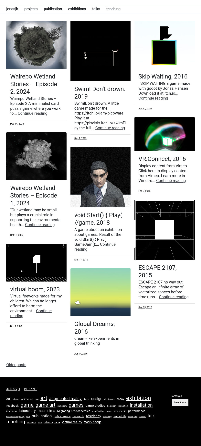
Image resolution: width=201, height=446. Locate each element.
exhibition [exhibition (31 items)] (138, 398)
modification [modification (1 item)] (98, 411)
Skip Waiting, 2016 (163, 76)
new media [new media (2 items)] (119, 411)
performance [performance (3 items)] (136, 411)
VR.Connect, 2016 (162, 159)
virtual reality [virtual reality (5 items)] (72, 422)
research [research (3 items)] (78, 416)
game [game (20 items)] (27, 405)
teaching (113, 8)
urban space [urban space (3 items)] (52, 422)
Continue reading (33, 113)
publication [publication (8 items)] (42, 416)
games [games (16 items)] (76, 405)
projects (30, 8)
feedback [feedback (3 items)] (12, 405)
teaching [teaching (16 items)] (15, 422)
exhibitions (77, 8)
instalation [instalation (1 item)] (123, 406)
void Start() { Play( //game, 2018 (99, 218)
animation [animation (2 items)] (27, 399)
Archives (177, 395)
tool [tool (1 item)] (40, 422)
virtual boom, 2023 (35, 289)
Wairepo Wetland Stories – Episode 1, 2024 (34, 195)
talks (96, 8)
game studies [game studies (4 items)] (95, 405)
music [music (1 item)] (108, 411)
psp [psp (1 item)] (28, 416)
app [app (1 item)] (36, 399)
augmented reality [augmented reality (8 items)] (65, 398)
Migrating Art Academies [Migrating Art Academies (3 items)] (73, 411)
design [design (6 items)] (96, 398)
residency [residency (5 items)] (93, 416)
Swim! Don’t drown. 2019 (91, 92)
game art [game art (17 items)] (46, 405)
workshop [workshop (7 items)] (92, 422)
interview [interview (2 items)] (11, 411)
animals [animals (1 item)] (15, 399)
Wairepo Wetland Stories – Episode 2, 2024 (34, 84)
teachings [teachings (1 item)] (31, 422)
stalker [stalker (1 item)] (142, 416)
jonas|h (12, 8)
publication (53, 8)
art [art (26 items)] (43, 398)
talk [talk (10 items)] (151, 415)
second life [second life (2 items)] (119, 416)
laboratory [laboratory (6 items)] (27, 410)
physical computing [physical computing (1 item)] (15, 416)
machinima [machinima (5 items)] (46, 411)
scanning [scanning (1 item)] (107, 416)
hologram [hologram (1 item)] (111, 406)
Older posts (16, 364)
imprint (30, 389)
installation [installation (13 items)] (141, 405)
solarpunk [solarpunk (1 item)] (132, 416)
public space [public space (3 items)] (62, 416)
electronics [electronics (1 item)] (109, 399)
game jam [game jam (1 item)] (62, 406)
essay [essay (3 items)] (120, 399)
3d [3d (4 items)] (8, 399)
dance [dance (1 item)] (86, 399)
